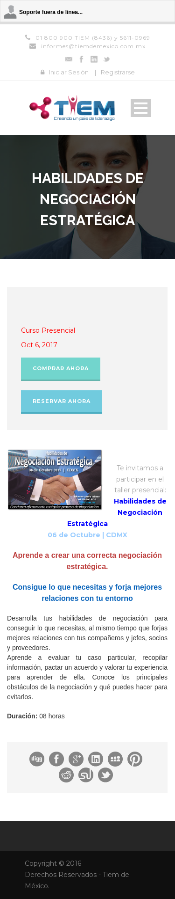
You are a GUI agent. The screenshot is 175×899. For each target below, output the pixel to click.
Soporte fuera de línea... (51, 12)
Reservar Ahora (62, 401)
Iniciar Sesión (69, 72)
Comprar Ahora (61, 368)
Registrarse (118, 72)
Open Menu (141, 108)
